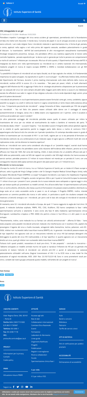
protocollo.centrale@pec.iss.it (14, 338)
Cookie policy (8, 360)
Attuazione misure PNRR (13, 375)
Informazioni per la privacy (13, 353)
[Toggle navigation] (4, 20)
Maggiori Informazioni (60, 394)
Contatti (6, 356)
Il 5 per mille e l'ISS (38, 376)
